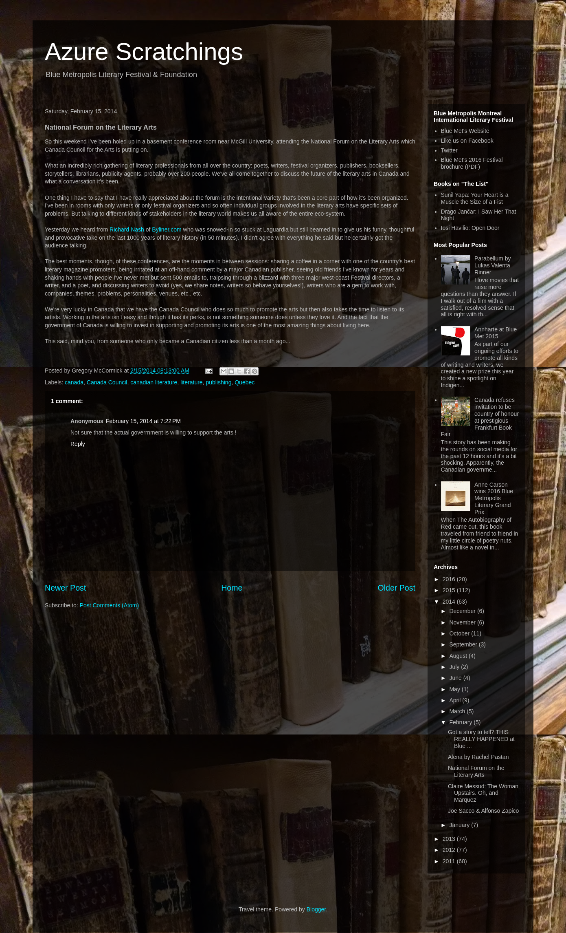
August (458, 656)
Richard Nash (127, 229)
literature (191, 382)
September (463, 644)
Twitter (449, 150)
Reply (77, 444)
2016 (450, 579)
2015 (450, 590)
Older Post (396, 587)
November (463, 622)
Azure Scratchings (144, 51)
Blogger (316, 909)
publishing (218, 382)
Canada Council (107, 382)
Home (231, 587)
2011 (450, 861)
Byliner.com (166, 229)
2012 (450, 850)
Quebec (244, 382)
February (461, 722)
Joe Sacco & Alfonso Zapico (483, 810)
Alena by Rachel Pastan (478, 757)
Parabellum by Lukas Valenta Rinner (492, 265)
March (458, 711)
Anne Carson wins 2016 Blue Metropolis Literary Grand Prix (493, 498)
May (455, 689)
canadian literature (153, 382)
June (456, 678)
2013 (450, 839)
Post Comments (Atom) (109, 605)
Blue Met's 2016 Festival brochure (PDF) (472, 163)
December (463, 611)
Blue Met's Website (465, 131)
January (460, 825)
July (455, 667)
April (455, 700)
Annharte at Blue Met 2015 (495, 333)
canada (74, 382)
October (460, 633)
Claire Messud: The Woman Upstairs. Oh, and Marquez (483, 793)
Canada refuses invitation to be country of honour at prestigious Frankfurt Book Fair (480, 417)
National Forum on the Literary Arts (476, 771)
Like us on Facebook (467, 140)
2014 (450, 601)
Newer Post (65, 587)
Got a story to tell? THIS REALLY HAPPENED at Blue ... (481, 739)
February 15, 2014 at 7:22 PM (143, 421)
